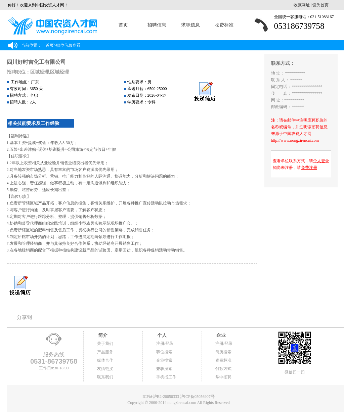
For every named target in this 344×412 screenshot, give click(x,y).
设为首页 (320, 5)
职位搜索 (164, 352)
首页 (123, 25)
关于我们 (105, 343)
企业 (220, 335)
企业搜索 (164, 360)
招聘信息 (156, 25)
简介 (102, 335)
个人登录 (321, 160)
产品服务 (105, 352)
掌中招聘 (223, 377)
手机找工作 (166, 377)
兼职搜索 (164, 368)
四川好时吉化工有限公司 (36, 62)
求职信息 (190, 25)
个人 (161, 335)
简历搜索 (223, 352)
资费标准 (223, 360)
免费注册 (309, 167)
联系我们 (105, 377)
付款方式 (223, 368)
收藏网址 (302, 5)
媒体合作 (105, 360)
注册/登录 (164, 343)
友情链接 (105, 368)
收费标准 (224, 25)
